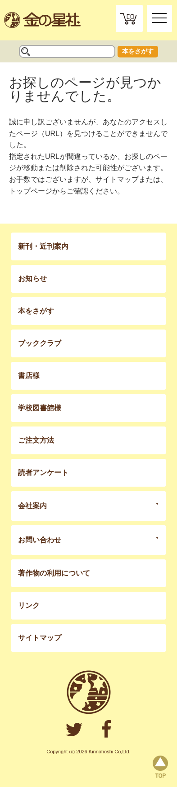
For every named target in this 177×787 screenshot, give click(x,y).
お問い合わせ (39, 540)
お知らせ (32, 278)
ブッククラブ (39, 343)
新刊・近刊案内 (43, 246)
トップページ (30, 191)
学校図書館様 (39, 408)
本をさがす (138, 51)
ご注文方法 (36, 440)
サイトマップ (117, 179)
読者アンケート (43, 472)
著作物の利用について (54, 573)
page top (160, 767)
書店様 (29, 375)
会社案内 (32, 506)
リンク (29, 605)
